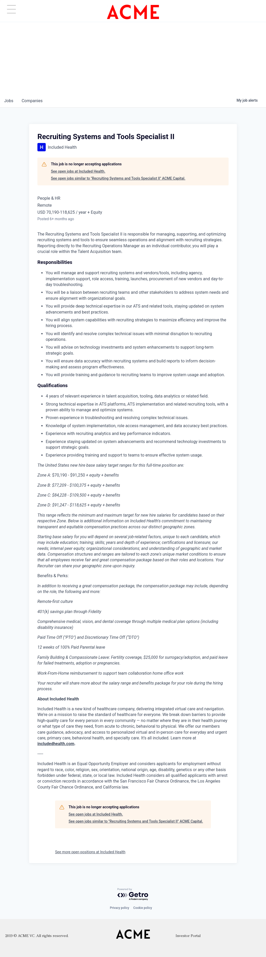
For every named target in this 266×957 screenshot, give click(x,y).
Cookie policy (142, 908)
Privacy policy (119, 908)
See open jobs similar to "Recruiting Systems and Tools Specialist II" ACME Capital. (118, 178)
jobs (8, 100)
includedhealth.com (55, 743)
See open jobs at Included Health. (78, 171)
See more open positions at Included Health (90, 852)
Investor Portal (188, 936)
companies (32, 100)
